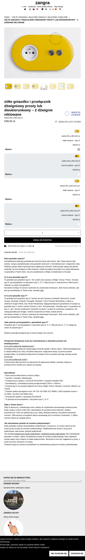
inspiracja (32, 7)
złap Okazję (58, 7)
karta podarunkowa (44, 7)
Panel (7, 17)
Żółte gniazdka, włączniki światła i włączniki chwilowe (40, 17)
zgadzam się (77, 553)
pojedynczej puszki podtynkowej (27, 434)
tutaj (41, 290)
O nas (24, 7)
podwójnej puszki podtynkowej (53, 434)
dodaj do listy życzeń (68, 122)
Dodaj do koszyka (42, 240)
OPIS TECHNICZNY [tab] (27, 252)
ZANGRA (42, 2)
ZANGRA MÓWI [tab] (10, 252)
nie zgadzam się (59, 553)
